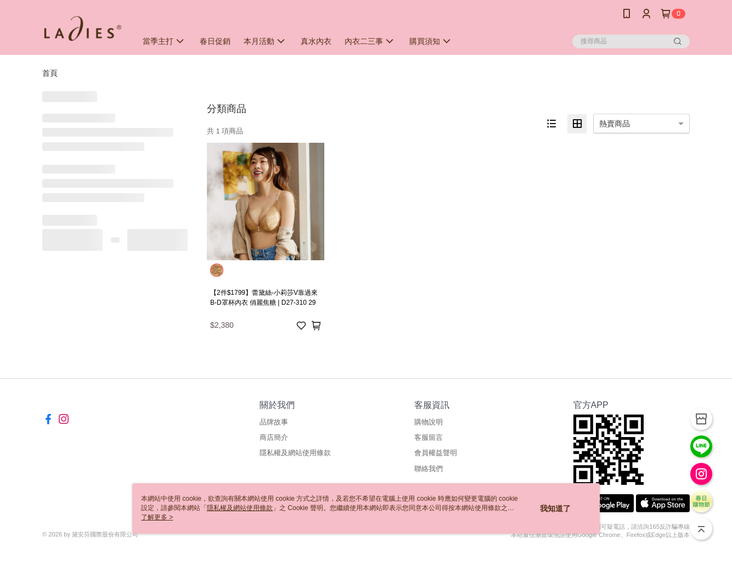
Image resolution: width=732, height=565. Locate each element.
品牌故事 (274, 422)
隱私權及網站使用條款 (295, 453)
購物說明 (428, 422)
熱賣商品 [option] (614, 123)
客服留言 (428, 437)
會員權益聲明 (435, 453)
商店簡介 (274, 437)
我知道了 (555, 508)
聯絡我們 (428, 469)
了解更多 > (157, 517)
